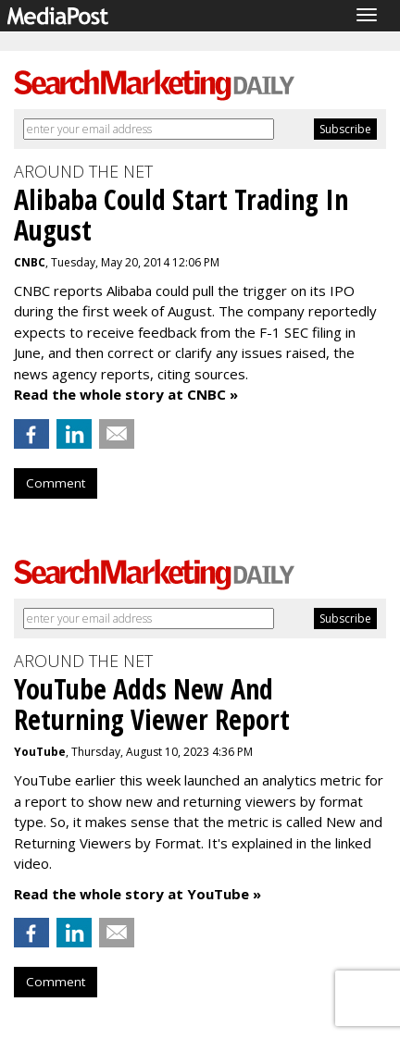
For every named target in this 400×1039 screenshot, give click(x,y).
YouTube (40, 752)
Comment (55, 483)
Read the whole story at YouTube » (137, 893)
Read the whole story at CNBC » (126, 394)
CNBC (29, 262)
